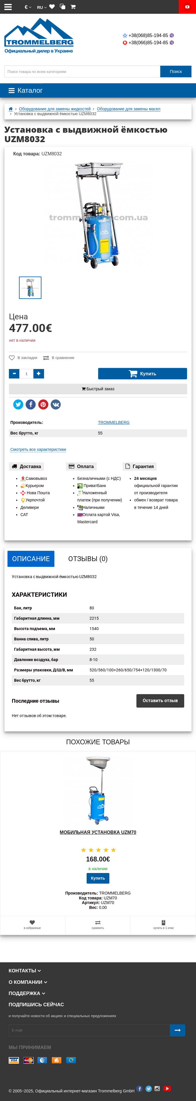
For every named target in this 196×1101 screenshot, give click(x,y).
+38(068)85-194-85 (149, 35)
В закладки (23, 358)
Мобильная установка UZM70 (98, 832)
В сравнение (59, 358)
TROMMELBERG (114, 422)
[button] (28, 7)
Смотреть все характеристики (38, 449)
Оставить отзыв (160, 700)
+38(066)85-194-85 (149, 42)
